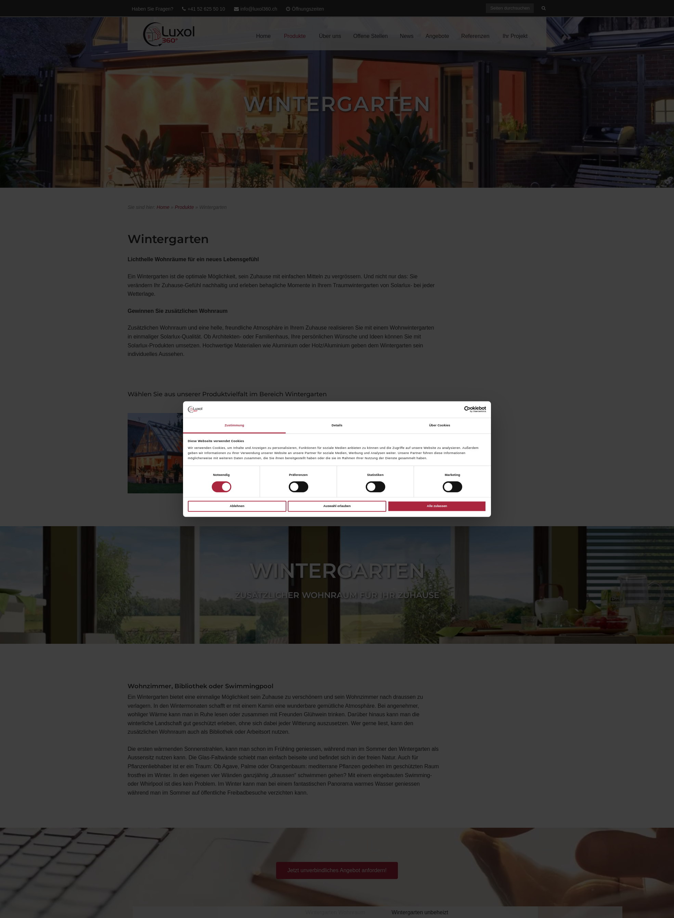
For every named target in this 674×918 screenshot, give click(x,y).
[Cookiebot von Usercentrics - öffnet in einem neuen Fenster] (456, 409)
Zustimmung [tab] (234, 425)
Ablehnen (237, 506)
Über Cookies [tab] (439, 425)
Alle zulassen (437, 506)
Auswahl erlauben (337, 506)
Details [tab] (337, 425)
